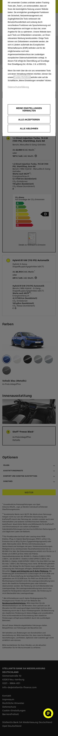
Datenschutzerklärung (18, 87)
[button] (29, 109)
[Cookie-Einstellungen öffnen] (48, 713)
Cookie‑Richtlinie (22, 77)
